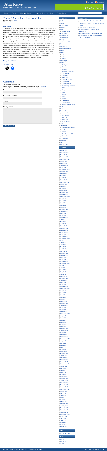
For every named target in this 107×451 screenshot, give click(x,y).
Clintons (64, 67)
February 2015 (64, 278)
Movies (12, 22)
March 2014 (63, 301)
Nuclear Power (66, 31)
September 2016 (65, 238)
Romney (64, 94)
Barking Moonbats (67, 65)
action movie (10, 74)
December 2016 (64, 232)
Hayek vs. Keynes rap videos (44, 13)
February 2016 (64, 253)
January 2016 (64, 255)
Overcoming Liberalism (68, 86)
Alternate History (66, 113)
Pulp (61, 106)
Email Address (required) (10, 95)
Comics (62, 23)
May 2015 (63, 272)
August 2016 (63, 240)
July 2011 (63, 368)
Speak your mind (8, 107)
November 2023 (64, 167)
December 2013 (64, 307)
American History (66, 42)
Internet (64, 132)
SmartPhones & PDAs (68, 134)
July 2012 (63, 343)
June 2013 (63, 320)
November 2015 (64, 259)
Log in (62, 439)
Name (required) (7, 90)
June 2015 (63, 270)
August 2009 (63, 416)
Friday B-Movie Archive (9, 61)
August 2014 (63, 291)
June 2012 (63, 345)
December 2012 (64, 332)
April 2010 (63, 399)
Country (64, 54)
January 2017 (64, 230)
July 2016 (63, 242)
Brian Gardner (37, 449)
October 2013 (64, 311)
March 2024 (63, 163)
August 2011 (63, 366)
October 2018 (64, 194)
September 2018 (65, 196)
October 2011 (64, 362)
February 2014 (64, 303)
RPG (61, 109)
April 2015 (63, 274)
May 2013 (63, 322)
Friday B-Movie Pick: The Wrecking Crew (90, 33)
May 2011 (63, 372)
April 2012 (63, 349)
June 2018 (63, 203)
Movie (16, 74)
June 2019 (63, 186)
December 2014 (64, 282)
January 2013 (64, 330)
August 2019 (63, 184)
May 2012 (63, 347)
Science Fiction (64, 111)
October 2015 (64, 261)
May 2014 (63, 297)
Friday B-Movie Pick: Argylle (87, 27)
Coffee (62, 21)
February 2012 (64, 353)
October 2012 (64, 337)
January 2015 (64, 280)
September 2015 (65, 263)
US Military (63, 140)
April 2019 (63, 188)
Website (5, 101)
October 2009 (64, 412)
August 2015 (63, 265)
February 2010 (64, 403)
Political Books (61, 13)
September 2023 (65, 169)
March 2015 (63, 276)
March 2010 (63, 401)
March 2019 (63, 190)
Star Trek (64, 117)
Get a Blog (88, 449)
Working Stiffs (64, 144)
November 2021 (64, 173)
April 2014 (63, 299)
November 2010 (64, 385)
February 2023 (64, 171)
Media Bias (65, 77)
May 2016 (63, 247)
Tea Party (64, 98)
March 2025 (63, 155)
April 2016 (63, 249)
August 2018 (63, 199)
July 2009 (63, 418)
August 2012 (63, 341)
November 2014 (64, 284)
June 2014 (63, 295)
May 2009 (63, 422)
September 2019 (65, 182)
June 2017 (63, 219)
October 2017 (64, 217)
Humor (62, 44)
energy (62, 29)
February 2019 (64, 192)
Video (61, 142)
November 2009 (64, 410)
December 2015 (64, 257)
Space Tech (65, 136)
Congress (64, 69)
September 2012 (65, 339)
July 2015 (63, 268)
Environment (63, 33)
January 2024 (64, 165)
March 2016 (63, 251)
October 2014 (64, 286)
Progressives (65, 90)
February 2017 (64, 228)
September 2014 (65, 288)
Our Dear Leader (66, 83)
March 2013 (63, 326)
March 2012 (63, 351)
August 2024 (63, 161)
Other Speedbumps (25, 13)
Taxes (63, 96)
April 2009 (63, 424)
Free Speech (65, 73)
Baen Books (65, 115)
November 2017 (64, 215)
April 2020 (63, 178)
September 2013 (65, 314)
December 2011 (64, 357)
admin (15, 20)
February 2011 (64, 378)
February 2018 (64, 209)
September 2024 (65, 159)
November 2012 (64, 334)
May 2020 (63, 176)
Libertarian (65, 75)
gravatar (43, 87)
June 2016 (63, 245)
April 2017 (63, 224)
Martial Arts (63, 46)
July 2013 (63, 318)
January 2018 (64, 211)
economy (62, 27)
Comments (100, 2)
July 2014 (63, 293)
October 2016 (64, 236)
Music (62, 52)
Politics (62, 63)
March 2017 (63, 226)
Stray (61, 123)
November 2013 (64, 309)
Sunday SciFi (65, 119)
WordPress (63, 441)
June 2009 (63, 420)
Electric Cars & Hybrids (68, 127)
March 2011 (63, 376)
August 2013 (63, 316)
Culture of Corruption (67, 71)
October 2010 (64, 387)
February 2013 (64, 328)
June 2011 (63, 370)
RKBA (63, 92)
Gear (63, 129)
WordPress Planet (65, 433)
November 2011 (64, 360)
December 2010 (64, 383)
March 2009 (63, 426)
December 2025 (64, 153)
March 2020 (63, 180)
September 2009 (65, 414)
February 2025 (64, 157)
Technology (63, 125)
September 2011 (65, 364)
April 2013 (63, 324)
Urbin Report (13, 4)
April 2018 (63, 207)
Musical (64, 58)
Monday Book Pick (65, 48)
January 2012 (64, 355)
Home (6, 13)
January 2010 (64, 406)
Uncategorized (64, 138)
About (14, 13)
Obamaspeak (65, 81)
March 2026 (63, 150)
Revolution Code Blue (20, 449)
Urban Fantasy (66, 121)
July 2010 (63, 393)
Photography (63, 60)
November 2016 (64, 234)
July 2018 (63, 201)
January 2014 (64, 305)
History (62, 40)
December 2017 (64, 213)
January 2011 (64, 380)
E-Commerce (64, 25)
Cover (63, 56)
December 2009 (64, 408)
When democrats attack (68, 104)
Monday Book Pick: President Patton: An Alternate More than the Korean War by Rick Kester (91, 23)
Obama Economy (67, 79)
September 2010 (65, 389)
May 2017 (63, 222)
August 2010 (63, 391)
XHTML (62, 443)
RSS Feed (91, 2)
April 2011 (63, 374)
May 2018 (63, 205)
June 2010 (63, 395)
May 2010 (63, 397)
